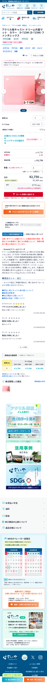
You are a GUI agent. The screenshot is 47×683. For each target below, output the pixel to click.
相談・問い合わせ (34, 679)
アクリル (14, 48)
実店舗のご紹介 (12, 668)
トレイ (39, 48)
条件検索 (39, 12)
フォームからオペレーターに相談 (23, 211)
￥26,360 (39, 368)
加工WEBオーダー (12, 679)
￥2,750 (17, 368)
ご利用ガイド (12, 664)
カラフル (6, 48)
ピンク (27, 48)
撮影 (21, 48)
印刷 (15, 51)
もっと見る (23, 347)
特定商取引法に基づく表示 (35, 671)
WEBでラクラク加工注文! (12, 675)
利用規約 (35, 668)
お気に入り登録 (36, 55)
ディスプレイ (7, 51)
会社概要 (35, 675)
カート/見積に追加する (23, 194)
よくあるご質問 (34, 664)
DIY (33, 48)
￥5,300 (28, 368)
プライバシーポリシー (12, 671)
